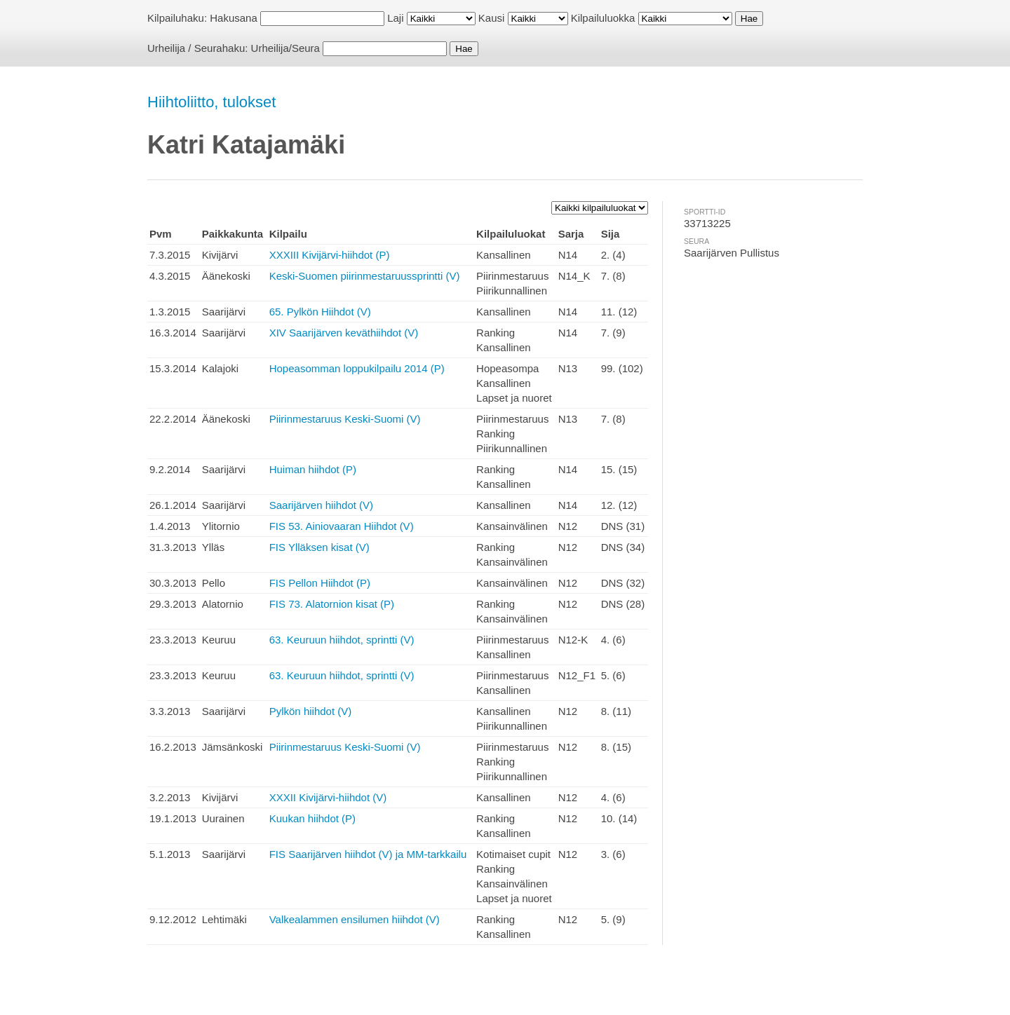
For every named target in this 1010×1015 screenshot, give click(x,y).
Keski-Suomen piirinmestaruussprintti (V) (364, 276)
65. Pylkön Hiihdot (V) (320, 312)
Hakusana (233, 18)
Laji (395, 18)
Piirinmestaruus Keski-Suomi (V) (345, 419)
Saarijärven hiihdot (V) (321, 505)
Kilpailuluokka (603, 18)
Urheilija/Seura (285, 48)
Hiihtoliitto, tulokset (211, 102)
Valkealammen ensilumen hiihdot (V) (354, 919)
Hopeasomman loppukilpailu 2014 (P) (357, 368)
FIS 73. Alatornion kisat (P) (331, 604)
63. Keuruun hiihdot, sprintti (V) (342, 640)
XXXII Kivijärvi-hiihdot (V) (328, 797)
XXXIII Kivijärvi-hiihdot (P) (329, 255)
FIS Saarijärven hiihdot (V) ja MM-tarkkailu (368, 854)
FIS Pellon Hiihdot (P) (319, 583)
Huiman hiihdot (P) (312, 469)
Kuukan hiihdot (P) (312, 818)
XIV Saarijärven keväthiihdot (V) (344, 333)
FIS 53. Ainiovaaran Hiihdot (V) (341, 526)
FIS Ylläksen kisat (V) (319, 547)
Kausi (491, 18)
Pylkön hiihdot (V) (310, 711)
